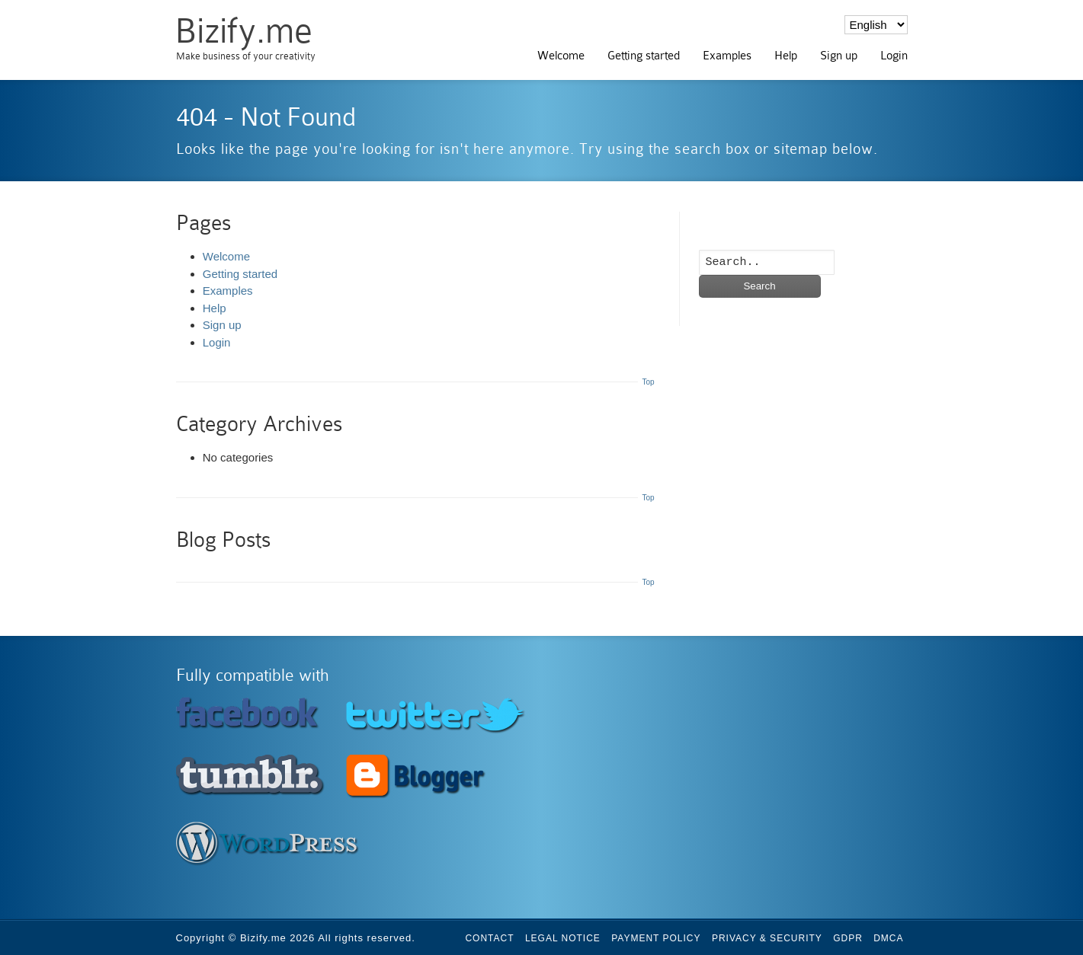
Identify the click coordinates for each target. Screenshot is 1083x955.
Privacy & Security (767, 938)
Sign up (838, 55)
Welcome (561, 55)
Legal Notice (563, 938)
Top (648, 382)
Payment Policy (655, 938)
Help (785, 55)
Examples (727, 55)
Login (894, 55)
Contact (489, 938)
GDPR (848, 938)
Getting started (643, 55)
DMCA (888, 938)
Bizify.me (243, 31)
